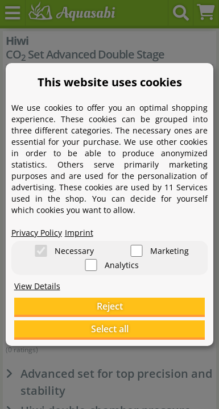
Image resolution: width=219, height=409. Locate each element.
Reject (110, 306)
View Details (37, 286)
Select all (110, 329)
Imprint (79, 232)
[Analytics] (91, 265)
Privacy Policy (36, 232)
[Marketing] (136, 251)
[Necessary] (41, 251)
